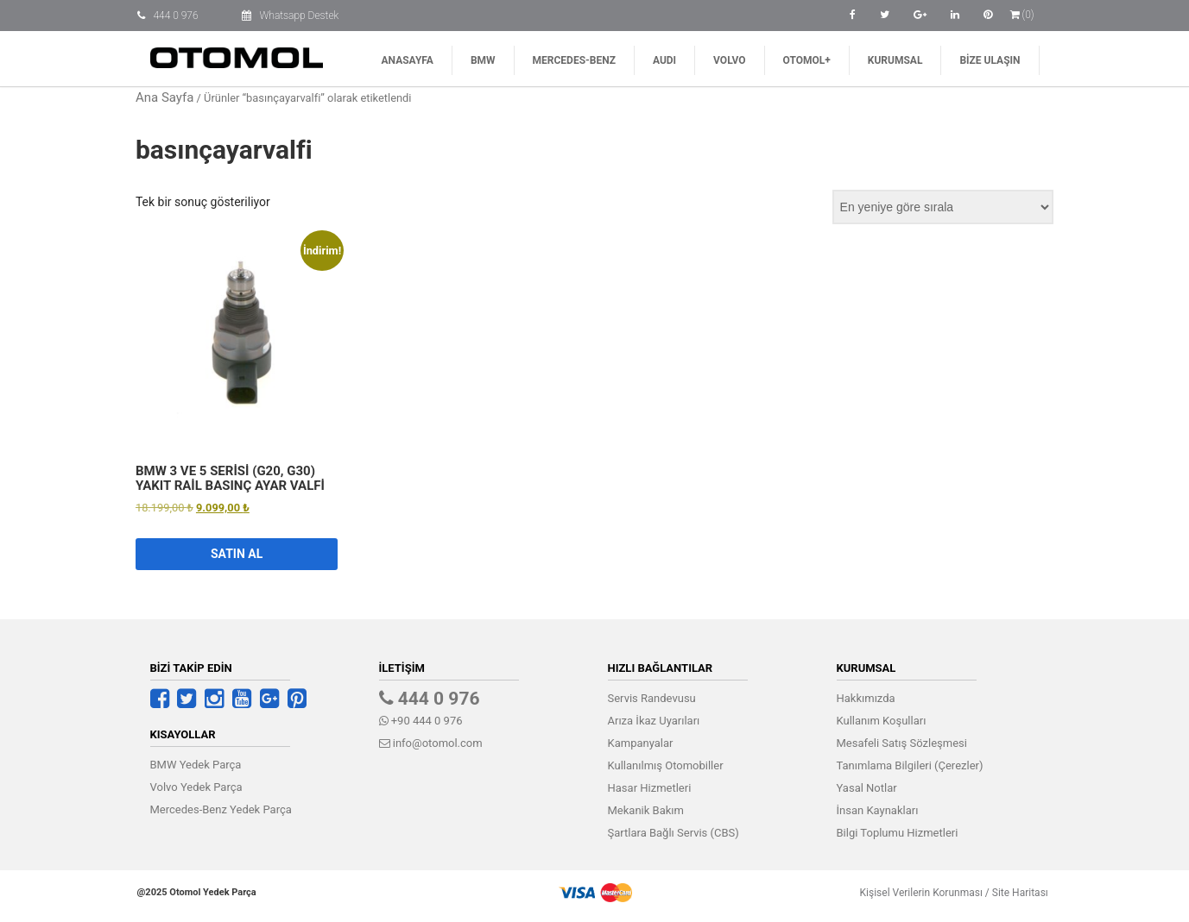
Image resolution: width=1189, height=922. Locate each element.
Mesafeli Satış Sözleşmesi (902, 743)
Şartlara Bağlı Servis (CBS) (673, 832)
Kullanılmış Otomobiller (666, 765)
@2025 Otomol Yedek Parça (196, 892)
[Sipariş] (942, 207)
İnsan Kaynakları (878, 810)
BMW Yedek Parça (196, 764)
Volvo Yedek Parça (196, 787)
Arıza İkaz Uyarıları (654, 720)
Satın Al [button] (236, 554)
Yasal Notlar (867, 787)
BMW (483, 60)
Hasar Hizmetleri (650, 787)
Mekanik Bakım (646, 810)
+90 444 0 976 (421, 720)
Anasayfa (407, 60)
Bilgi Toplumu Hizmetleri (897, 832)
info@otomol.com (431, 743)
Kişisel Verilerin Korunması (916, 893)
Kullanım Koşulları (882, 720)
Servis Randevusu (652, 698)
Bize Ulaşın (989, 60)
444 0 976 (176, 15)
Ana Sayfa (164, 97)
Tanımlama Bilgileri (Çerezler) (910, 765)
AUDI (664, 60)
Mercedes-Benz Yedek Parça (221, 809)
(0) (1022, 15)
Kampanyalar (641, 743)
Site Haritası (1015, 893)
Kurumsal (895, 60)
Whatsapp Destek (299, 15)
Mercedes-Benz (574, 60)
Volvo (729, 60)
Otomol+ (807, 60)
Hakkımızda (866, 698)
